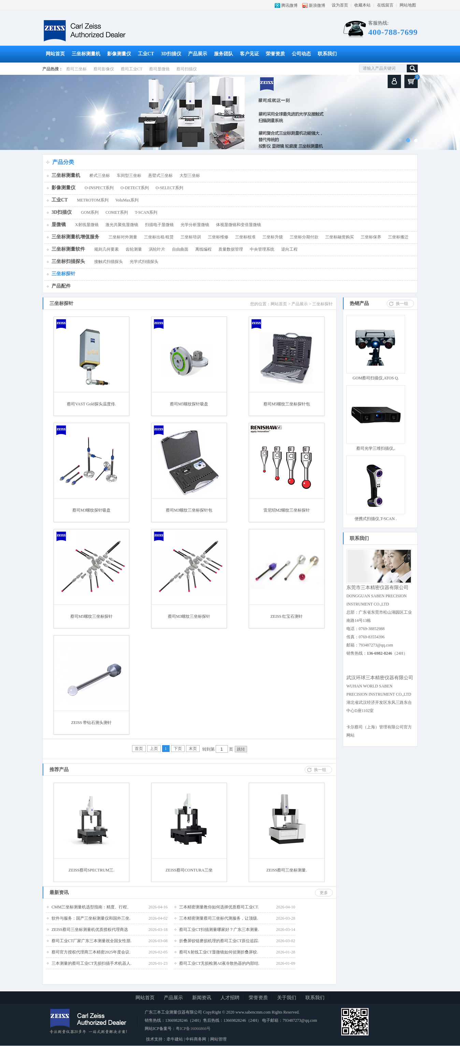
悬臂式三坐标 (160, 175)
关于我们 (286, 997)
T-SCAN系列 (146, 212)
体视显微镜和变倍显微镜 (238, 224)
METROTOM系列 (92, 200)
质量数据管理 (230, 249)
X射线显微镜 (87, 224)
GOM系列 (90, 212)
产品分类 (63, 162)
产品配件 (61, 286)
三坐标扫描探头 (68, 261)
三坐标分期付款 (304, 237)
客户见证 (249, 53)
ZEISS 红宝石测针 (286, 616)
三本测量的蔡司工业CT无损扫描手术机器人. (91, 963)
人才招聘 (230, 997)
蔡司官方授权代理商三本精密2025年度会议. (91, 952)
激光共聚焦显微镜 (121, 224)
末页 (193, 748)
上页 (154, 748)
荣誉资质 (275, 53)
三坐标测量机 (86, 53)
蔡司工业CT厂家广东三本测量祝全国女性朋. (91, 940)
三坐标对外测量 (123, 237)
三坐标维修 (218, 237)
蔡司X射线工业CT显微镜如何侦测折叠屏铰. (218, 952)
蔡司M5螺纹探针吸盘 (189, 404)
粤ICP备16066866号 (193, 1028)
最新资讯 (59, 892)
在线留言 (385, 5)
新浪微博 (317, 5)
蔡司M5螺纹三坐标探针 (91, 616)
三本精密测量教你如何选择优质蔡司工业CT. (219, 907)
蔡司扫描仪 (186, 69)
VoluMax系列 (127, 200)
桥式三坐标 (99, 175)
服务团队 (223, 53)
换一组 (402, 303)
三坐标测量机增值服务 (75, 236)
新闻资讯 (201, 997)
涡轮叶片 (157, 249)
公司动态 (301, 53)
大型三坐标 (189, 175)
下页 (178, 748)
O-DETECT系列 (134, 187)
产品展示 (197, 53)
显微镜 (59, 224)
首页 (139, 748)
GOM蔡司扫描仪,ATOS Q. (376, 378)
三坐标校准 (245, 237)
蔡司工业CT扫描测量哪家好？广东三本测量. (219, 929)
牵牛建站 (175, 1039)
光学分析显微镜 (195, 224)
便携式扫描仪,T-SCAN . (376, 518)
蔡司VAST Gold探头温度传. (91, 404)
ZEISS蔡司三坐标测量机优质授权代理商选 (90, 929)
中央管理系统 (262, 249)
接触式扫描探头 (108, 261)
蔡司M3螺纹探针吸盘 (91, 510)
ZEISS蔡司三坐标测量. (286, 870)
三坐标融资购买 (339, 237)
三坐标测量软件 (68, 249)
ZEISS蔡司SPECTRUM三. (91, 870)
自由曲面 (180, 249)
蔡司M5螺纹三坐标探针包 (286, 404)
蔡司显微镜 (159, 69)
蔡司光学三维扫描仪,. (375, 448)
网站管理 (218, 1039)
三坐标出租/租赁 (159, 237)
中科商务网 (196, 1039)
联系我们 (327, 53)
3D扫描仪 (171, 53)
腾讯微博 (289, 5)
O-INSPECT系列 (99, 187)
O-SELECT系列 (169, 187)
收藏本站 (362, 5)
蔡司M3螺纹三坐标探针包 (189, 510)
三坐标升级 (272, 237)
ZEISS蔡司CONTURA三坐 (189, 870)
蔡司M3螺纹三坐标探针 (189, 616)
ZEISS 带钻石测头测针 (91, 722)
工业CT (146, 53)
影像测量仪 (119, 53)
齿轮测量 (134, 249)
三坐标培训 (191, 237)
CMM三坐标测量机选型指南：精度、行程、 (91, 907)
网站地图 (408, 5)
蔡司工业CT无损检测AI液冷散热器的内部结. (219, 963)
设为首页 (340, 5)
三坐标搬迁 (398, 237)
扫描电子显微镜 (159, 224)
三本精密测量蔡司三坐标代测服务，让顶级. (218, 918)
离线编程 (203, 249)
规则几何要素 (106, 249)
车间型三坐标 (129, 175)
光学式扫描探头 (144, 261)
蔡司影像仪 (104, 69)
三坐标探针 (63, 273)
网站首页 (55, 53)
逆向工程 (289, 249)
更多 (324, 892)
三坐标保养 (371, 237)
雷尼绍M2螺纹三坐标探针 (286, 510)
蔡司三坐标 (76, 69)
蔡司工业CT (131, 69)
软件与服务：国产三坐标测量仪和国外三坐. (91, 918)
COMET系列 (116, 212)
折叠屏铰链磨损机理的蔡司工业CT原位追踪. (219, 940)
